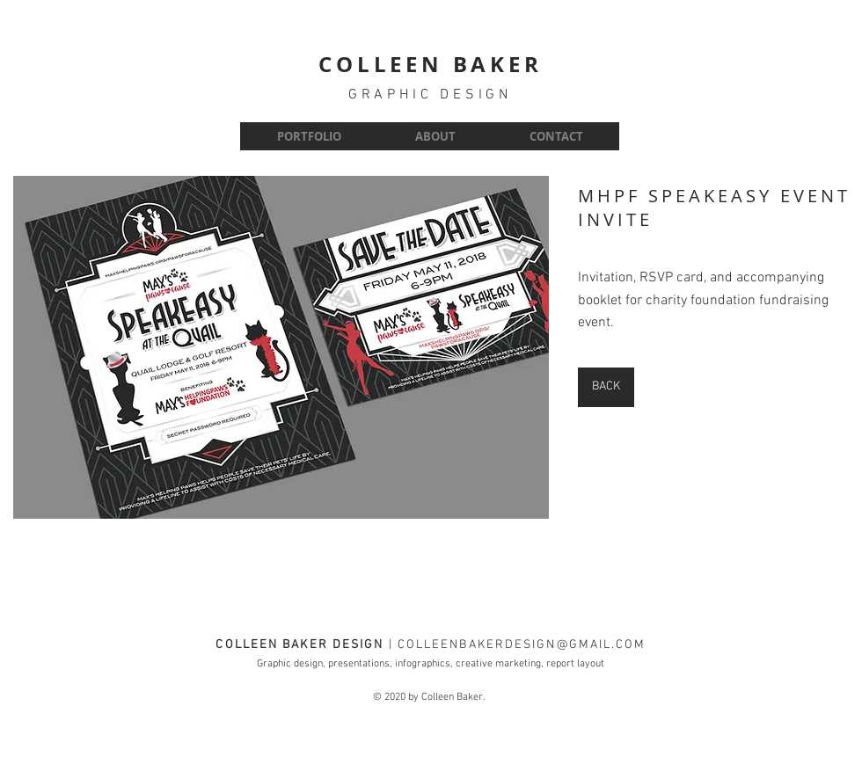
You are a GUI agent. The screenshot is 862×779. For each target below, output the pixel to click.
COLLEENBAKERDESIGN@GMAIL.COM (522, 644)
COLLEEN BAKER (430, 64)
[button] (281, 347)
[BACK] (606, 387)
